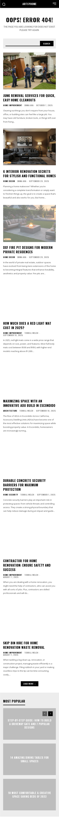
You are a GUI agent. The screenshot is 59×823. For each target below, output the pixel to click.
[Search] (46, 43)
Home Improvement (12, 105)
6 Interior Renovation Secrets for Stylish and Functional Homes (29, 173)
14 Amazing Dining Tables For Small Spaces (29, 759)
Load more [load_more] (29, 683)
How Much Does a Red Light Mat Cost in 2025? (27, 325)
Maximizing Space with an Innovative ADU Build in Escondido (29, 403)
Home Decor (9, 181)
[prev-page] (44, 713)
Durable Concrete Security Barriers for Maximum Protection (24, 485)
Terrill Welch (31, 333)
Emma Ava (29, 105)
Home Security (10, 495)
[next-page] (50, 713)
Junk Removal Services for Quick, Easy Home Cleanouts (29, 97)
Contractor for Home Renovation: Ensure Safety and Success (27, 565)
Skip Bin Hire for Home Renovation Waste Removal (24, 645)
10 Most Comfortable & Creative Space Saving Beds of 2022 (29, 794)
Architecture (10, 411)
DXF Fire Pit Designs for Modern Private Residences (28, 249)
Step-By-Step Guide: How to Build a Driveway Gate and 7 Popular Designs (29, 724)
